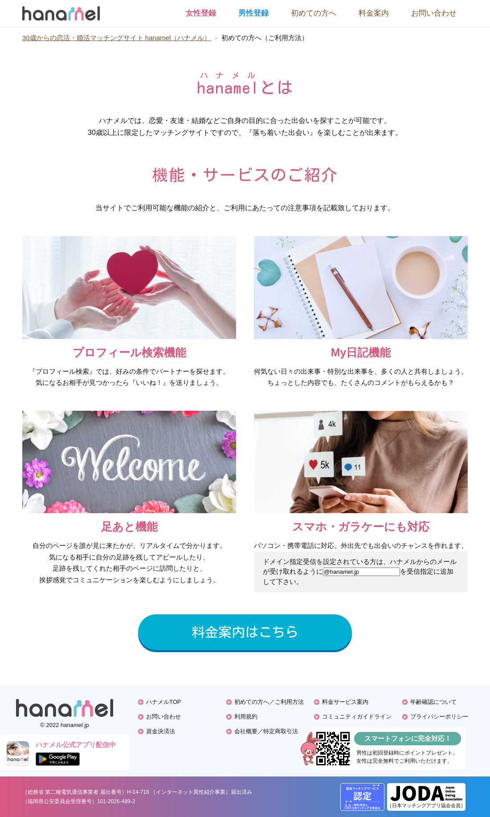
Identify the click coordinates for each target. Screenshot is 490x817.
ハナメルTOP (163, 702)
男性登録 (253, 13)
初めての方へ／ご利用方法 (269, 702)
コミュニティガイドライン (357, 716)
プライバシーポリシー (439, 716)
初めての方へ (313, 13)
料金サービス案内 (345, 702)
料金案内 (374, 13)
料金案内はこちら (245, 632)
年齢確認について (433, 702)
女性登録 (201, 13)
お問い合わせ (434, 13)
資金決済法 (160, 731)
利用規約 (245, 716)
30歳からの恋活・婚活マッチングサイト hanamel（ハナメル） (116, 37)
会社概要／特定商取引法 (266, 731)
